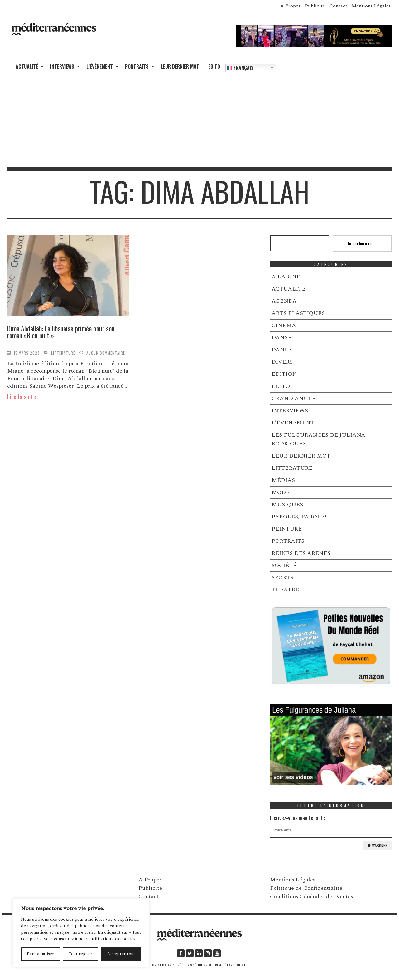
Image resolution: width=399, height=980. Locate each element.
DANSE (281, 337)
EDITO (214, 66)
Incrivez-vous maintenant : (331, 826)
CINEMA (284, 325)
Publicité (315, 6)
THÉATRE (285, 590)
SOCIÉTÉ (284, 565)
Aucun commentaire (105, 352)
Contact (338, 6)
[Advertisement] (199, 120)
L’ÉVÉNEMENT (99, 66)
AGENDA (284, 301)
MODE (281, 492)
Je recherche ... (362, 243)
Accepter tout (121, 954)
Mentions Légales (371, 6)
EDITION (284, 374)
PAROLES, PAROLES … (302, 516)
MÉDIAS (283, 480)
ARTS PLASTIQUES (298, 313)
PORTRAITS (137, 66)
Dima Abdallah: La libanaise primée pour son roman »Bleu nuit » (60, 331)
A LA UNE (286, 276)
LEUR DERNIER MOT (180, 66)
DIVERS (282, 362)
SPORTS (282, 577)
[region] (81, 933)
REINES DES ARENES (301, 553)
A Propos (290, 6)
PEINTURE (287, 529)
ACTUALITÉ (27, 66)
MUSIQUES (287, 504)
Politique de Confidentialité (306, 888)
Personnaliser (40, 954)
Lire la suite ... (24, 397)
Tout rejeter (80, 954)
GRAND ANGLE (293, 398)
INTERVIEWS (62, 66)
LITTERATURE (63, 352)
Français (240, 67)
